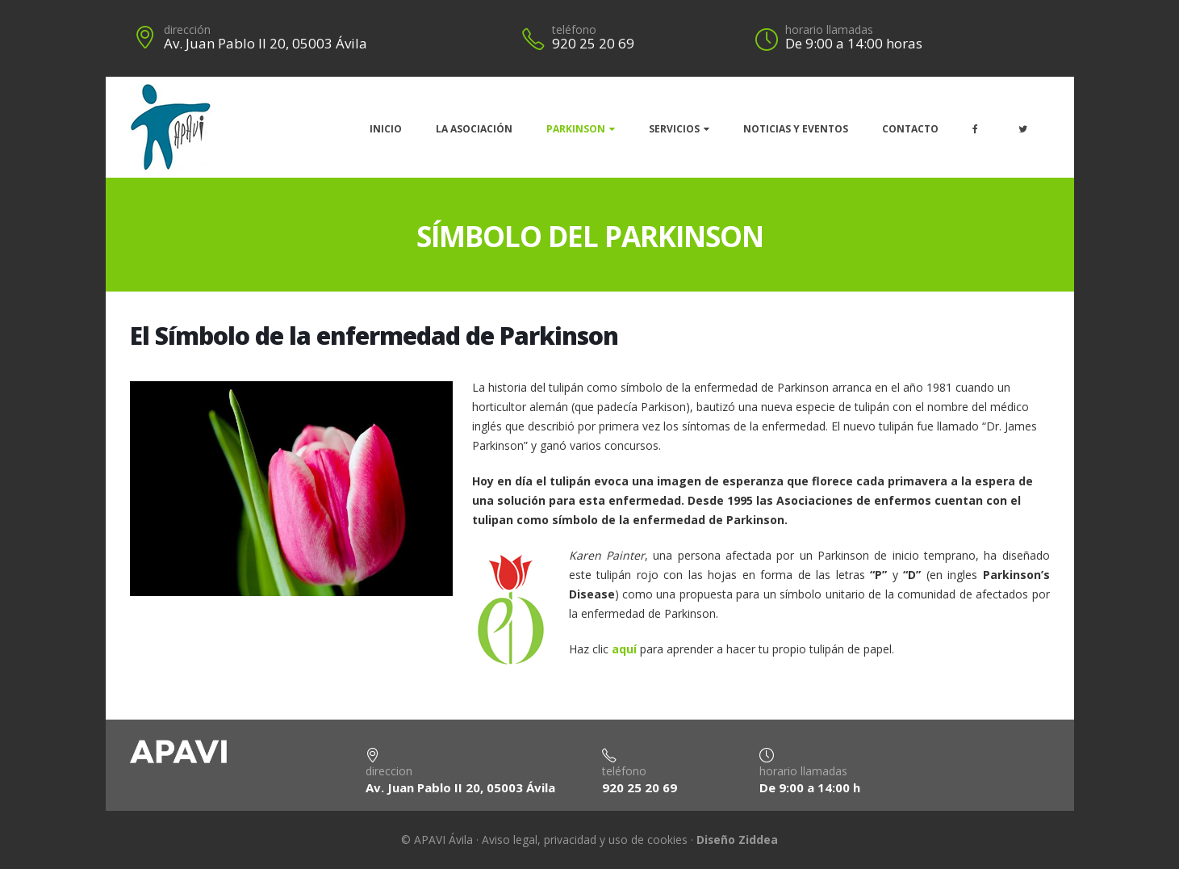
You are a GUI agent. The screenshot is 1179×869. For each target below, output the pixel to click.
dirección (187, 30)
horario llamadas (829, 30)
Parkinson (575, 129)
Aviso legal (509, 839)
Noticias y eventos (795, 129)
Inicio (386, 129)
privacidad (570, 839)
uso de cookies (648, 839)
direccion (389, 771)
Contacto (910, 129)
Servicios (674, 129)
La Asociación (474, 129)
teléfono (574, 30)
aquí (624, 649)
